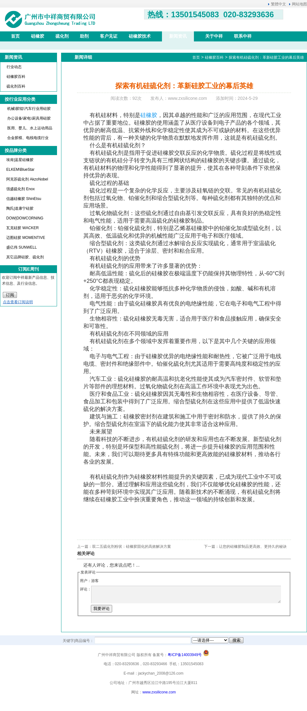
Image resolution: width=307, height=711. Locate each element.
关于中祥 (214, 36)
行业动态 (14, 67)
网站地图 (299, 4)
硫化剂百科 (16, 86)
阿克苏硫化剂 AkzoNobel (27, 179)
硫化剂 (62, 36)
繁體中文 (278, 4)
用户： (85, 581)
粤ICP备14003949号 (185, 655)
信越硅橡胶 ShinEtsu (23, 199)
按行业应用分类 (20, 99)
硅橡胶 (37, 36)
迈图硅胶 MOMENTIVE (25, 237)
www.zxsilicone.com (159, 692)
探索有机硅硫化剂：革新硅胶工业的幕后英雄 (266, 57)
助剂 (84, 36)
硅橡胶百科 (16, 76)
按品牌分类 (16, 150)
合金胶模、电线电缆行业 (28, 138)
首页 (15, 36)
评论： (85, 589)
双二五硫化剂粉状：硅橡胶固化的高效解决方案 (131, 546)
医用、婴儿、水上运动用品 (29, 128)
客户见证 (108, 36)
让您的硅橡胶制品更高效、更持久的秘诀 (253, 546)
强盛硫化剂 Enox (20, 189)
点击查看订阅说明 (18, 302)
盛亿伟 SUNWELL (21, 247)
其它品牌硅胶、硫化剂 (25, 257)
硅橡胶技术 (140, 36)
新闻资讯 (178, 36)
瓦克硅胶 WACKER (22, 228)
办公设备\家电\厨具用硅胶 (29, 118)
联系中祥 (243, 36)
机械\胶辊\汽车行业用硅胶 (29, 108)
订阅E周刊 (28, 269)
